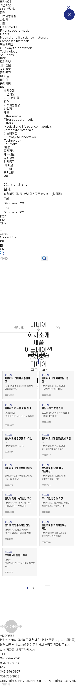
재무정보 (5, 65)
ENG (3, 220)
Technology (8, 51)
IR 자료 (4, 76)
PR (2, 87)
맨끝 (47, 588)
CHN (3, 223)
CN (2, 249)
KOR (3, 216)
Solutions (7, 55)
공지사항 (5, 83)
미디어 (4, 80)
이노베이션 (7, 44)
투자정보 (5, 62)
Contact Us (8, 237)
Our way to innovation (16, 48)
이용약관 (6, 684)
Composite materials (14, 41)
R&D (3, 58)
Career (5, 234)
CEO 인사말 (7, 9)
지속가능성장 (8, 16)
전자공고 (5, 73)
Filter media (8, 27)
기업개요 (5, 5)
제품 (2, 23)
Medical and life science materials (24, 37)
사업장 (4, 20)
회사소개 (5, 1)
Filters (4, 34)
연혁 (2, 12)
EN (2, 245)
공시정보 (5, 69)
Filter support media (15, 30)
